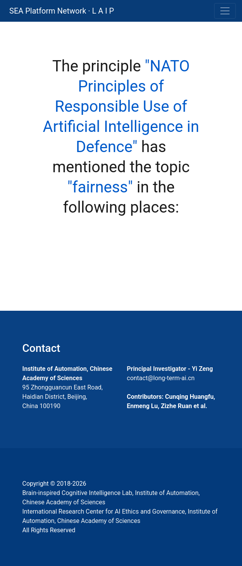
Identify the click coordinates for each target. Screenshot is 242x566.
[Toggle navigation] (225, 11)
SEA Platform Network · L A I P (61, 11)
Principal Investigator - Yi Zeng (170, 368)
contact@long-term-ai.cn (161, 378)
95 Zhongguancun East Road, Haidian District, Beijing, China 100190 (62, 397)
